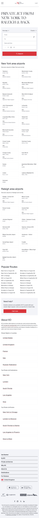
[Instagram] (17, 501)
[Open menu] (2, 3)
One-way (5, 30)
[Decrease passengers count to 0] (5, 47)
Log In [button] (36, 3)
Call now (15, 311)
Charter (34, 30)
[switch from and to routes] (34, 37)
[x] (21, 501)
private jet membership (10, 325)
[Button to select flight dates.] (19, 43)
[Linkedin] (24, 501)
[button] (19, 455)
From (5, 35)
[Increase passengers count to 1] (14, 47)
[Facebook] (14, 501)
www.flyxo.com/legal (11, 514)
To (5, 39)
